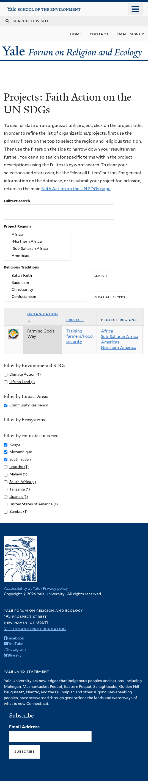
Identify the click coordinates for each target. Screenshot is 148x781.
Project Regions (17, 226)
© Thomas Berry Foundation (35, 628)
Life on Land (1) (22, 382)
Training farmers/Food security (79, 336)
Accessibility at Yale (22, 588)
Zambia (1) (18, 511)
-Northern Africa (37, 241)
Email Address (24, 726)
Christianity (45, 289)
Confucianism (45, 296)
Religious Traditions (21, 267)
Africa (37, 234)
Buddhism (45, 282)
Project (75, 319)
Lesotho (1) (19, 467)
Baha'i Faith (45, 275)
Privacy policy (55, 588)
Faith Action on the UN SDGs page (76, 188)
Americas (37, 255)
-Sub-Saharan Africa (37, 248)
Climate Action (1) (25, 374)
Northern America (118, 347)
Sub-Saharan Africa (119, 336)
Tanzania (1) (19, 489)
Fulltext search (17, 201)
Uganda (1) (18, 497)
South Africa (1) (22, 482)
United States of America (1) (33, 504)
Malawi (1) (18, 474)
